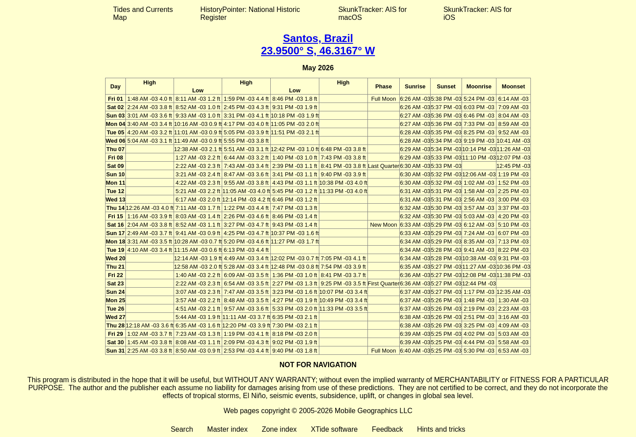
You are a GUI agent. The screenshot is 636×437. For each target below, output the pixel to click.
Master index (227, 429)
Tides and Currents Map (143, 13)
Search (181, 429)
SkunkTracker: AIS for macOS (372, 13)
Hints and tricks (441, 429)
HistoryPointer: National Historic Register (250, 13)
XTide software (334, 429)
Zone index (279, 429)
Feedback (387, 429)
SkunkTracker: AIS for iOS (477, 13)
